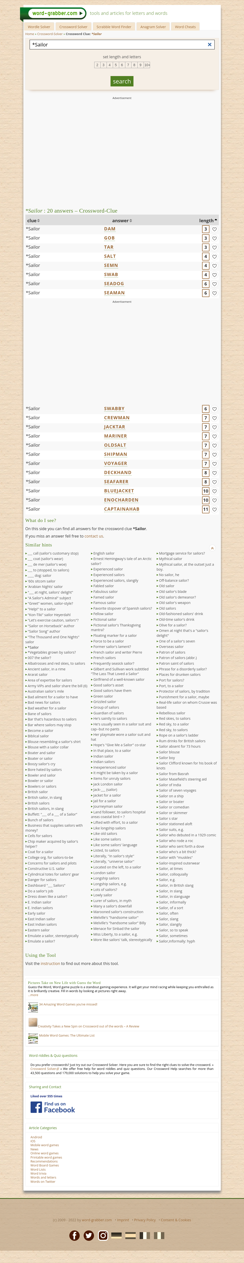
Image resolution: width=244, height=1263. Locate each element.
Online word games (45, 1153)
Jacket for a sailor (107, 795)
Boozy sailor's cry (42, 764)
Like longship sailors (110, 828)
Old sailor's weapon (175, 602)
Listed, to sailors (107, 850)
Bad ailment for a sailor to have (53, 697)
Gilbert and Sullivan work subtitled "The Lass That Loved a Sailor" (120, 671)
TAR (109, 247)
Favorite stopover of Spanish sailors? (123, 608)
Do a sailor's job (40, 891)
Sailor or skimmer (173, 812)
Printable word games (46, 1157)
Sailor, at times (171, 868)
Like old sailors (105, 833)
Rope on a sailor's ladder (179, 735)
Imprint (123, 1220)
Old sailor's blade (173, 591)
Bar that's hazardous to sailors (52, 719)
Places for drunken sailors (180, 674)
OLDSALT (115, 445)
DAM (110, 229)
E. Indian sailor (39, 902)
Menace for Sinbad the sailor (117, 928)
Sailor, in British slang (176, 885)
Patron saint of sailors (176, 663)
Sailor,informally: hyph (177, 941)
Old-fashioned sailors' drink (181, 613)
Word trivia (39, 1173)
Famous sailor (105, 602)
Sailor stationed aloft (175, 824)
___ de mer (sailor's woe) (47, 564)
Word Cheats (185, 26)
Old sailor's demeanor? (177, 597)
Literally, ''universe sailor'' (114, 861)
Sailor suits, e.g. (171, 829)
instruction (50, 963)
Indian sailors (104, 761)
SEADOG (114, 283)
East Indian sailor (41, 919)
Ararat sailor (38, 674)
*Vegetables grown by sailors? (52, 652)
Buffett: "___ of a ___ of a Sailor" (52, 814)
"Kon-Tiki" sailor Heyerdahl (49, 614)
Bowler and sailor (42, 775)
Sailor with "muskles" (176, 857)
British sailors (39, 803)
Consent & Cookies (176, 1220)
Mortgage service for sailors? (182, 553)
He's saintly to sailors (110, 718)
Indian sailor (103, 756)
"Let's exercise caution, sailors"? (53, 620)
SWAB (111, 274)
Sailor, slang (168, 919)
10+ (147, 65)
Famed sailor (104, 597)
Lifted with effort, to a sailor (116, 822)
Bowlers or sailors (42, 786)
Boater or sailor (40, 758)
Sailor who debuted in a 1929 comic (187, 835)
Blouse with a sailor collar (48, 747)
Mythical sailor (170, 558)
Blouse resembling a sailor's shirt (54, 741)
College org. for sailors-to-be (50, 857)
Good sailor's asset (109, 685)
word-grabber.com (97, 1220)
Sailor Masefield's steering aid (183, 779)
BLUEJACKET (119, 491)
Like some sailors (107, 839)
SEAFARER (116, 481)
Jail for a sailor (105, 801)
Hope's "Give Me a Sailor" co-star (120, 744)
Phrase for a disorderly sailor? (183, 669)
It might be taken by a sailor (116, 772)
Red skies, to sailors (174, 718)
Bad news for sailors (44, 702)
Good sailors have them (112, 690)
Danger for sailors (42, 879)
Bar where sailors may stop (50, 724)
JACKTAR (114, 427)
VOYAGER (115, 463)
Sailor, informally (172, 902)
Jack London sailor (108, 784)
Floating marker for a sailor (115, 635)
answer (120, 220)
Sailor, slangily (170, 924)
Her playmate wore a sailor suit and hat (120, 737)
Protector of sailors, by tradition (184, 691)
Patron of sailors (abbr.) (178, 657)
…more (33, 995)
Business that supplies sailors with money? (54, 828)
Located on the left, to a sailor (117, 867)
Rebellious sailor (172, 713)
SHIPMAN (115, 454)
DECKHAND (118, 472)
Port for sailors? (171, 680)
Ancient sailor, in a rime (47, 669)
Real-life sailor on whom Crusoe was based (187, 705)
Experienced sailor (108, 569)
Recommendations (44, 1161)
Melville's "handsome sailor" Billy (120, 923)
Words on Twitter (43, 1182)
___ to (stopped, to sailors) (48, 570)
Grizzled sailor (105, 701)
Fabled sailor (104, 585)
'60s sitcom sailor (42, 581)
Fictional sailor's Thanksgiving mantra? (116, 627)
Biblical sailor (38, 736)
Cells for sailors (40, 835)
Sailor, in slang (170, 891)
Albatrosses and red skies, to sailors (56, 663)
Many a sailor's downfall (113, 906)
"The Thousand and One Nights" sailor (52, 639)
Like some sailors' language (115, 844)
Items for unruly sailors (112, 778)
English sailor (104, 553)
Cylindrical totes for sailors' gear (53, 874)
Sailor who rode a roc (176, 840)
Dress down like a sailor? (47, 896)
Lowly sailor (103, 895)
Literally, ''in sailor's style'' (114, 856)
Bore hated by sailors (45, 769)
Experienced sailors (109, 574)
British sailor (38, 791)
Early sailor (36, 913)
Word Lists (38, 1169)
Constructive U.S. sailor (46, 868)
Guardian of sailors (109, 713)
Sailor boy (167, 757)
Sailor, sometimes (173, 935)
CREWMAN (117, 418)
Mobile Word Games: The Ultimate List (67, 1035)
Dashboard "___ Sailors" (46, 885)
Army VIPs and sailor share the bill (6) (57, 685)
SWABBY (114, 408)
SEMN (111, 265)
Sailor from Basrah (174, 773)
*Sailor (33, 229)
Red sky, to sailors (173, 729)
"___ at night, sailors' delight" (50, 592)
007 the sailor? (39, 657)
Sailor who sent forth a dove (181, 846)
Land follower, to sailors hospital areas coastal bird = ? (118, 814)
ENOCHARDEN (121, 500)
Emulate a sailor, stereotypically (53, 935)
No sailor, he (169, 574)
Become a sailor (41, 730)
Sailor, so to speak (173, 930)
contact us (94, 536)
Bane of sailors (40, 713)
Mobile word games (45, 1145)
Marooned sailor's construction (119, 911)
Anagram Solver (153, 26)
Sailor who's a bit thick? (177, 851)
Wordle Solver (39, 26)
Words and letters (43, 1177)
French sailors (105, 657)
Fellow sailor (103, 613)
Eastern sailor (39, 930)
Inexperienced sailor (110, 767)
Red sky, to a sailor (174, 724)
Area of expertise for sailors (50, 680)
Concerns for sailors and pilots (52, 863)
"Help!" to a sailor (42, 609)
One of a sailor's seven (177, 641)
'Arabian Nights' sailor (45, 586)
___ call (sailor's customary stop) (53, 553)
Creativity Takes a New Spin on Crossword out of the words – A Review (83, 1026)
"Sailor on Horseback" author (51, 625)
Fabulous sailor (106, 591)
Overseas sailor (171, 646)
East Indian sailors (42, 924)
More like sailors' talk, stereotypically (123, 939)
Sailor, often (169, 913)
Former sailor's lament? (112, 646)
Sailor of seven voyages (177, 790)
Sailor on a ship (171, 796)
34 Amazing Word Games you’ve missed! (68, 1004)
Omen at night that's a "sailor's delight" (182, 633)
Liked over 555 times (46, 1096)
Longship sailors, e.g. (110, 884)
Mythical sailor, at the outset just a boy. (185, 567)
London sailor (104, 872)
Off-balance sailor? (174, 580)
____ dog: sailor (40, 575)
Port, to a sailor (171, 685)
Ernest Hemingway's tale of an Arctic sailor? (121, 561)
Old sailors (167, 608)
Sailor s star (168, 818)
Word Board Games (45, 1165)
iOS (33, 1141)
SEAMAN (114, 293)
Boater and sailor (42, 752)
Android (36, 1137)
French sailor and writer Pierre (118, 652)
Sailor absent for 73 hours (180, 746)
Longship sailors (106, 878)
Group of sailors (106, 707)
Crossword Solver (73, 26)
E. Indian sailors (40, 907)
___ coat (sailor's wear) (45, 558)
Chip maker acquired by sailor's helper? (51, 844)
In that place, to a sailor (112, 750)
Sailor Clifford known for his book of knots (187, 765)
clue (32, 220)
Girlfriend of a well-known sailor (119, 679)
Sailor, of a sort (171, 907)
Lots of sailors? (105, 889)
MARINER (115, 436)
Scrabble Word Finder (114, 26)
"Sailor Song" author (44, 631)
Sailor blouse (169, 752)
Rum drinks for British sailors (182, 741)
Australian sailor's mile (46, 691)
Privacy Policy (145, 1220)
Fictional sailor (105, 619)
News (34, 1149)
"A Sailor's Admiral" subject (49, 598)
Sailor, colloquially (173, 874)
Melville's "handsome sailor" (116, 917)
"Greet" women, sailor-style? (50, 603)
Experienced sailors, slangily (116, 580)
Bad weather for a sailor (47, 708)
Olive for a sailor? (173, 625)
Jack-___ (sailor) (105, 789)
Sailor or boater (171, 801)
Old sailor (166, 585)
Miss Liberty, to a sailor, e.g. (116, 934)
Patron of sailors (172, 652)
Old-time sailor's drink (176, 619)
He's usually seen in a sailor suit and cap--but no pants (121, 726)
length (206, 220)
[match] (214, 229)
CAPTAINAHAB (122, 509)
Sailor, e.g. (167, 879)
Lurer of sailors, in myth (113, 900)
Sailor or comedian (174, 807)
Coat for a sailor (40, 851)
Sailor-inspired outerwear (179, 863)
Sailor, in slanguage (174, 896)
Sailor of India (170, 784)
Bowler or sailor (40, 780)
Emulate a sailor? (41, 941)
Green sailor (103, 696)
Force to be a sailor (109, 641)
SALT (110, 256)
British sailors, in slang (46, 808)
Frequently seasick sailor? (114, 663)
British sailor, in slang (45, 797)
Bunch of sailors (41, 820)
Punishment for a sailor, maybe (184, 697)
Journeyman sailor (108, 806)
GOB (109, 238)
